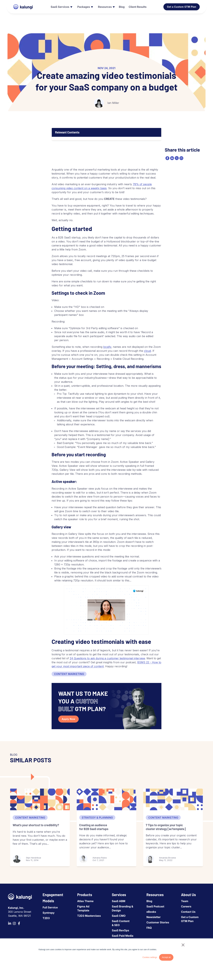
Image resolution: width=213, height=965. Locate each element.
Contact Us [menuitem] (188, 911)
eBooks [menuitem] (151, 911)
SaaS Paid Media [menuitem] (122, 935)
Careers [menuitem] (186, 906)
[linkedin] (172, 158)
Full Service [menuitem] (50, 907)
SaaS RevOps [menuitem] (120, 930)
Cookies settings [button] (149, 957)
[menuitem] (61, 6)
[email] (181, 158)
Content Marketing (69, 674)
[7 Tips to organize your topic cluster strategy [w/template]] (173, 799)
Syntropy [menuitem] (48, 912)
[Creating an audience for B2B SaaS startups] (106, 799)
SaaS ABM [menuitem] (118, 901)
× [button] (183, 944)
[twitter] (176, 158)
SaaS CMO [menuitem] (118, 915)
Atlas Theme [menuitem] (85, 901)
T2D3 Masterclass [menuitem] (89, 915)
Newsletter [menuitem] (153, 917)
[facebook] (167, 158)
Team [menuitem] (184, 901)
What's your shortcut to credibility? (36, 825)
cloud (147, 350)
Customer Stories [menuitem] (157, 922)
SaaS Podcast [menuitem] (155, 906)
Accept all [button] (166, 957)
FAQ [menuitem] (149, 927)
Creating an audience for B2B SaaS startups (93, 827)
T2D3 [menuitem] (46, 918)
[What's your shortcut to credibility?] (40, 799)
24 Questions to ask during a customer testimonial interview (107, 658)
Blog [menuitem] (149, 901)
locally (107, 346)
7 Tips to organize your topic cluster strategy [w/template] (166, 827)
